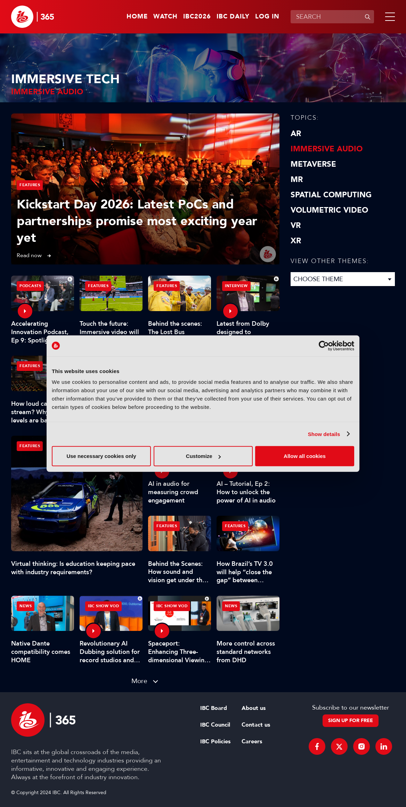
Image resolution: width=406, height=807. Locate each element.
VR (296, 225)
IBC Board (213, 708)
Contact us (256, 725)
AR (296, 133)
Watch (165, 16)
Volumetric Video (329, 210)
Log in (267, 16)
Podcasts (30, 285)
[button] (388, 17)
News (25, 606)
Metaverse (313, 164)
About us (254, 708)
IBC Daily (233, 16)
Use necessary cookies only (101, 456)
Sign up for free (350, 720)
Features (29, 185)
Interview (236, 285)
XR (296, 241)
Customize (203, 456)
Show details (324, 434)
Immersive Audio (327, 149)
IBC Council (215, 725)
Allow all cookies (305, 456)
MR (297, 179)
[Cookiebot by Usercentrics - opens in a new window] (323, 345)
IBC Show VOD (103, 606)
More (139, 681)
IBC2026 (197, 16)
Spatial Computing (331, 195)
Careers (252, 741)
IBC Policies (215, 741)
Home (137, 16)
